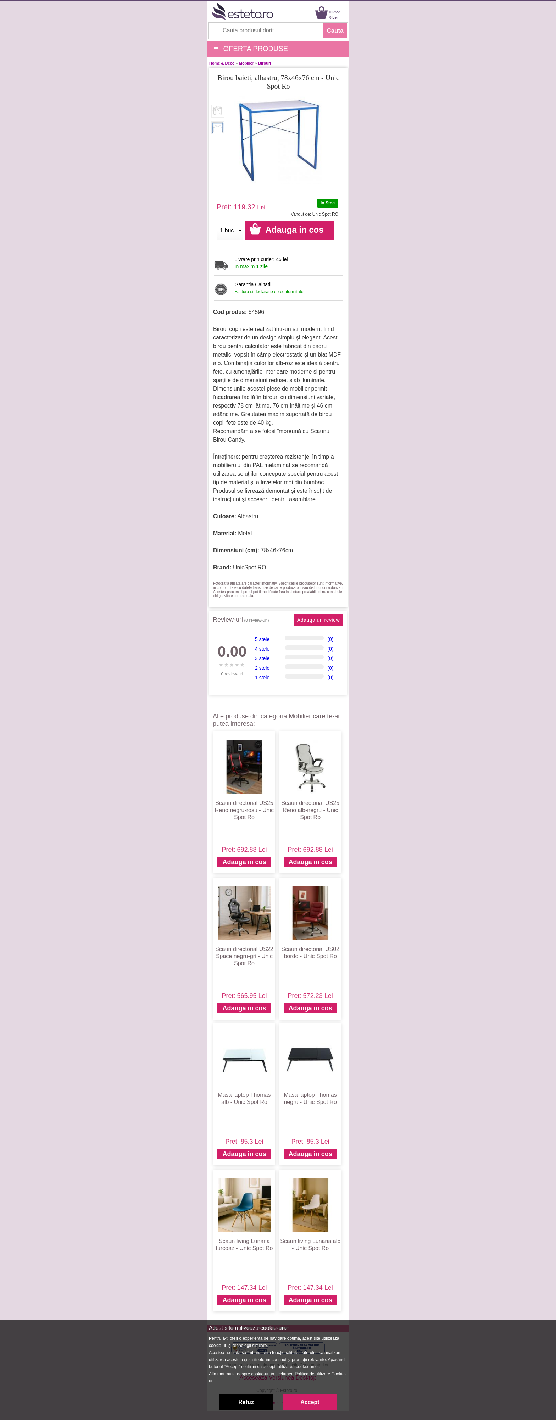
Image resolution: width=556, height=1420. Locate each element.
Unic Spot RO (325, 214)
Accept (309, 1402)
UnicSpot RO (249, 567)
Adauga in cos (244, 862)
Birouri (264, 63)
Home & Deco (222, 63)
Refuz (246, 1402)
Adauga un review (318, 620)
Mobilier (246, 63)
